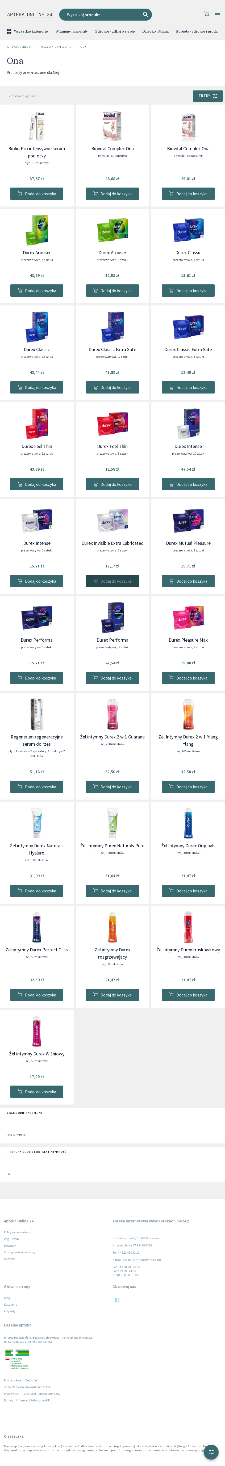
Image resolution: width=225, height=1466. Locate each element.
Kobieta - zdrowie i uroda (197, 31)
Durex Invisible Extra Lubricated (112, 543)
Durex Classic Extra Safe (112, 349)
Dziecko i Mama (155, 31)
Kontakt (9, 1259)
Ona (83, 46)
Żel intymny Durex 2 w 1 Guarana (112, 737)
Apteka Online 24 (19, 46)
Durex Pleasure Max (188, 640)
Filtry (208, 96)
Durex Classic (188, 252)
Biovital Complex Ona (112, 148)
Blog (7, 1298)
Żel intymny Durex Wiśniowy (36, 1054)
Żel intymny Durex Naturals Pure (112, 846)
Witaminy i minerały (71, 31)
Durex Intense (188, 446)
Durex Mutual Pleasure (188, 543)
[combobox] (111, 15)
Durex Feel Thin (37, 446)
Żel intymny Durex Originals (188, 846)
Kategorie (10, 1304)
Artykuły (9, 1311)
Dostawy (10, 1245)
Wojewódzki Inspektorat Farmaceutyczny (32, 1394)
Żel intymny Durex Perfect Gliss (37, 950)
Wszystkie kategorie (27, 31)
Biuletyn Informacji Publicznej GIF (27, 1400)
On (8, 1174)
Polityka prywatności (18, 1232)
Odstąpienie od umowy (19, 1252)
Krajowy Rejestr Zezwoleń (21, 1380)
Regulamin (11, 1239)
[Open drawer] (217, 15)
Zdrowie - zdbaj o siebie (115, 31)
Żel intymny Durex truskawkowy (188, 950)
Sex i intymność (16, 1135)
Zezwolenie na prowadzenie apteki (27, 1387)
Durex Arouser (37, 252)
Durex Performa (37, 640)
